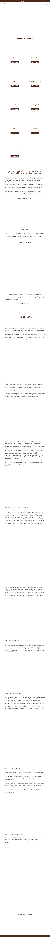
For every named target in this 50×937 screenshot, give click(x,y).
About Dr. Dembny (25, 305)
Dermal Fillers (15, 153)
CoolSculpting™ (35, 105)
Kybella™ (35, 129)
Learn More (15, 62)
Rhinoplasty (15, 58)
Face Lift (15, 105)
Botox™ (15, 129)
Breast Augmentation (35, 81)
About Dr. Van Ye (25, 244)
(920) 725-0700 (25, 1)
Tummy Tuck (34, 58)
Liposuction (15, 81)
